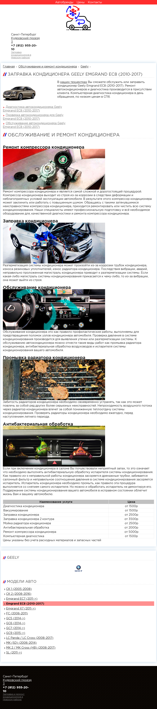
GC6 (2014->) (15, 623)
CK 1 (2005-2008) (19, 589)
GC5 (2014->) (15, 618)
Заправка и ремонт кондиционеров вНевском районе (14, 697)
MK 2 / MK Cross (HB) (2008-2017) (30, 647)
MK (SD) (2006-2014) (21, 642)
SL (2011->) (14, 652)
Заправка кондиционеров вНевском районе (21, 55)
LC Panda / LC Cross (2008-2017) (29, 637)
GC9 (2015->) (15, 633)
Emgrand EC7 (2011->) (21, 598)
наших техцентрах (73, 82)
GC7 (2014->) (15, 628)
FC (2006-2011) (17, 613)
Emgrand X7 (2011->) (21, 608)
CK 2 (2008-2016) (18, 593)
